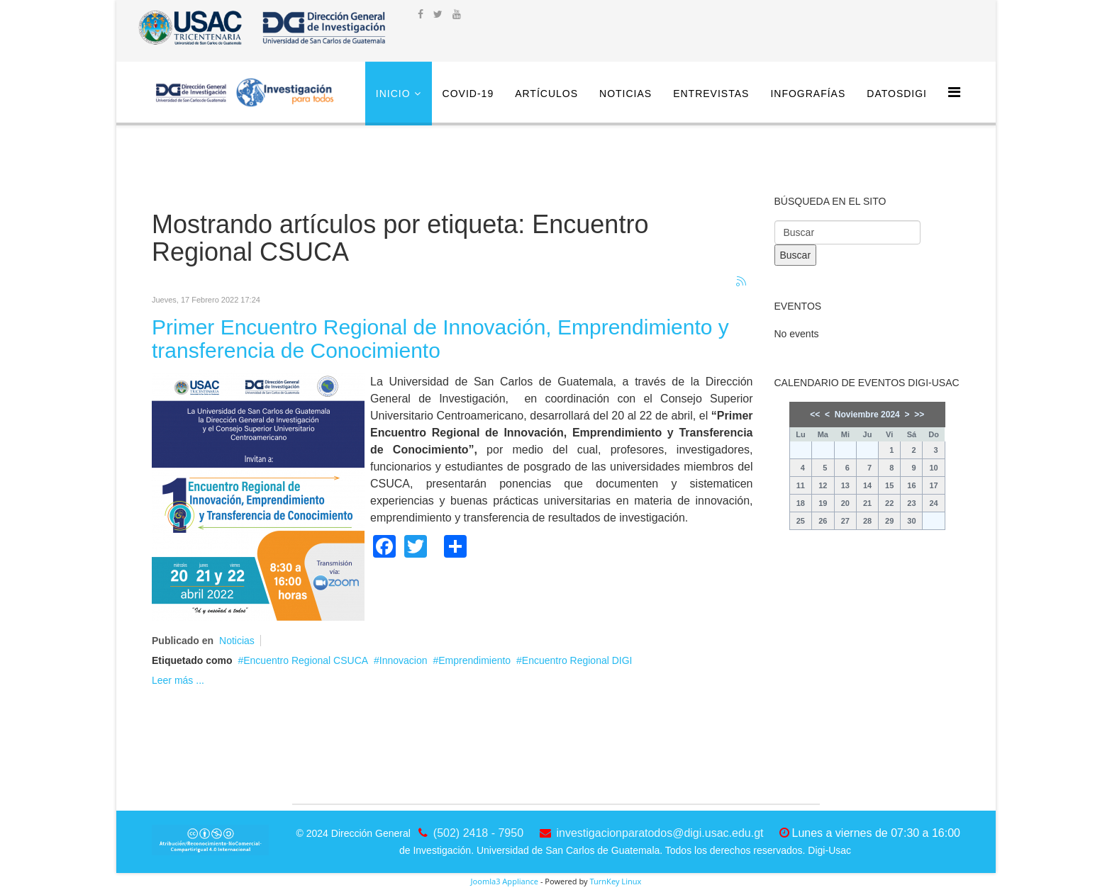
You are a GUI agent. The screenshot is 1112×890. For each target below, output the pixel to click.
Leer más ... (178, 680)
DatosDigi (897, 93)
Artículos (546, 93)
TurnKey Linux (615, 881)
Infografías (807, 93)
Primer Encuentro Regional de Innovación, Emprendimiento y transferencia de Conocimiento (440, 338)
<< (815, 414)
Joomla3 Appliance (504, 881)
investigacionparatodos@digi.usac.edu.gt (660, 833)
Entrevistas (711, 93)
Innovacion (403, 660)
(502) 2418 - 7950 (478, 833)
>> (919, 414)
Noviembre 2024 (867, 414)
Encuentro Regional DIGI (577, 660)
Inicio (393, 93)
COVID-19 (468, 93)
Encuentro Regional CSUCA (305, 660)
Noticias (625, 93)
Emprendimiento (474, 660)
